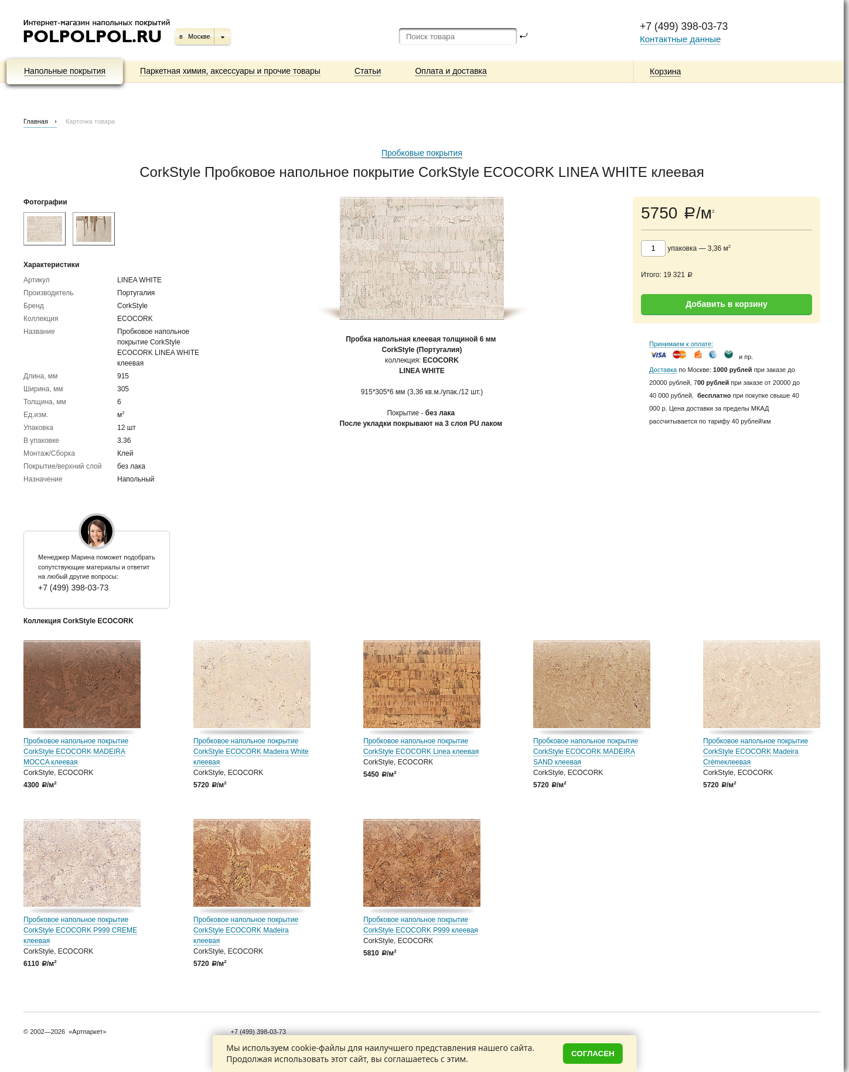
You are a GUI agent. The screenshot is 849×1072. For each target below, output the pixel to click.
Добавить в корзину (727, 304)
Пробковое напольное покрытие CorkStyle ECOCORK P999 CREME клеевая (80, 930)
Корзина (665, 71)
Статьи (367, 71)
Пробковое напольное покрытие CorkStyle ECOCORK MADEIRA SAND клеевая (585, 751)
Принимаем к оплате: (681, 343)
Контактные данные (680, 39)
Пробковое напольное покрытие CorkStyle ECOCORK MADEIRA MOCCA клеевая (75, 751)
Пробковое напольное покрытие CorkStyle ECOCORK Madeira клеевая (245, 930)
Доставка (663, 369)
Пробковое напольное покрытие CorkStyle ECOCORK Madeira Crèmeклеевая (755, 751)
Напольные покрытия (64, 71)
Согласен (593, 1053)
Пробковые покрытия (421, 153)
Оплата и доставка (450, 71)
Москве (199, 36)
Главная (35, 121)
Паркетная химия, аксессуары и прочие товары (230, 71)
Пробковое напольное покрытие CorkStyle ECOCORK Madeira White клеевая (251, 751)
